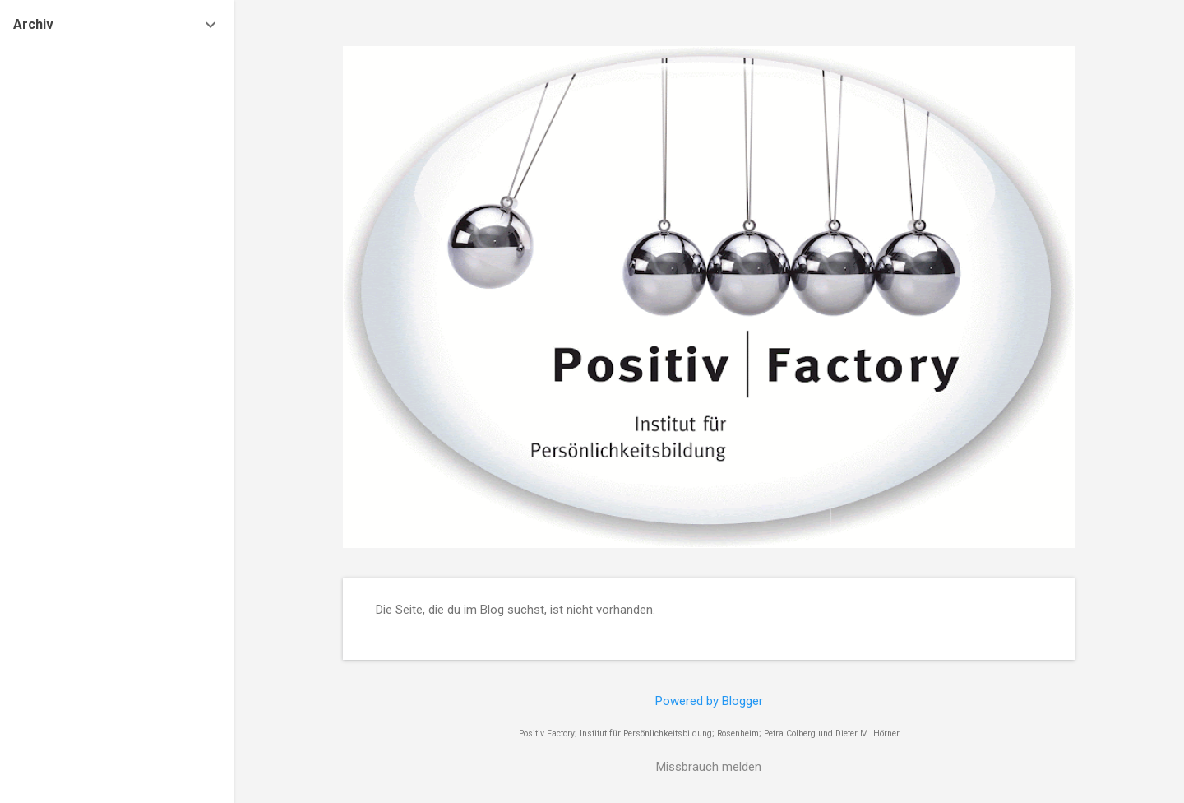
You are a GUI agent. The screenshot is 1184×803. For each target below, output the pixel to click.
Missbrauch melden (708, 766)
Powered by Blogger (709, 701)
